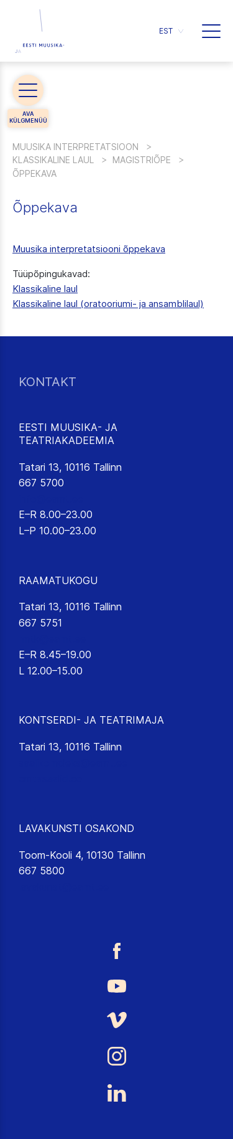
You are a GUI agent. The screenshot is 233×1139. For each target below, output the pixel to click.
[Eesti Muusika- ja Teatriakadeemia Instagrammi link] (116, 1056)
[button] (211, 31)
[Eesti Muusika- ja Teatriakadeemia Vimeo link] (116, 1019)
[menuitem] (171, 31)
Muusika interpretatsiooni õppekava (88, 249)
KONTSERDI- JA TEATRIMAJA (91, 720)
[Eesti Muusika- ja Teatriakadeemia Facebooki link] (116, 950)
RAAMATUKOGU (58, 580)
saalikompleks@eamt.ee (73, 763)
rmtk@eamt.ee (52, 639)
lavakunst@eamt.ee (64, 887)
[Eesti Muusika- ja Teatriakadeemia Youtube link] (116, 985)
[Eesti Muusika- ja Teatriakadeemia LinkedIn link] (116, 1093)
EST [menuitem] (166, 30)
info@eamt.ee (51, 499)
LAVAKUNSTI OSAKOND (76, 828)
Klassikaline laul (53, 159)
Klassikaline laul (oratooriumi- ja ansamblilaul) (108, 304)
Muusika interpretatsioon (75, 146)
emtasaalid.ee (50, 778)
